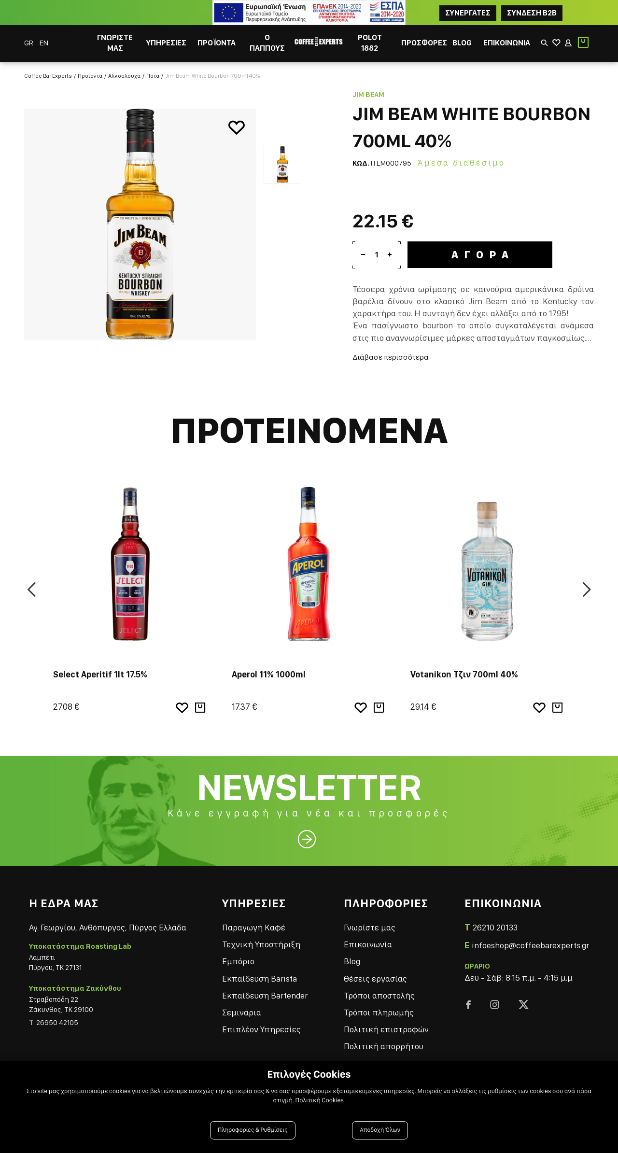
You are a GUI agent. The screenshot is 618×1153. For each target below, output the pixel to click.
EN (44, 42)
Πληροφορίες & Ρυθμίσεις (253, 1130)
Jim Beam (368, 94)
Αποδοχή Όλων (380, 1130)
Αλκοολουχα (124, 75)
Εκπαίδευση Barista (259, 978)
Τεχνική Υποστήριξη (261, 944)
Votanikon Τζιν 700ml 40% (464, 674)
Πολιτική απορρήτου (383, 1046)
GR (29, 42)
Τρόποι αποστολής (379, 995)
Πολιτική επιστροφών (386, 1029)
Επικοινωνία (368, 944)
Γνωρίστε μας (369, 927)
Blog (352, 961)
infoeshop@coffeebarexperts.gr (530, 945)
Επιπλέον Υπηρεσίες (261, 1029)
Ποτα (152, 75)
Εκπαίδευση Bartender (265, 995)
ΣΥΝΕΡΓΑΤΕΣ (468, 12)
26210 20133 (495, 927)
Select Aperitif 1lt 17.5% (100, 674)
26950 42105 (57, 1022)
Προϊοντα (90, 75)
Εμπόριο (238, 961)
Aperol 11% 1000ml (269, 674)
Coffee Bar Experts (48, 75)
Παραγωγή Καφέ (253, 927)
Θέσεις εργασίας (375, 978)
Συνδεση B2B (532, 12)
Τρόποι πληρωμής (379, 1012)
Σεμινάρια (241, 1012)
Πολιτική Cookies (320, 1100)
